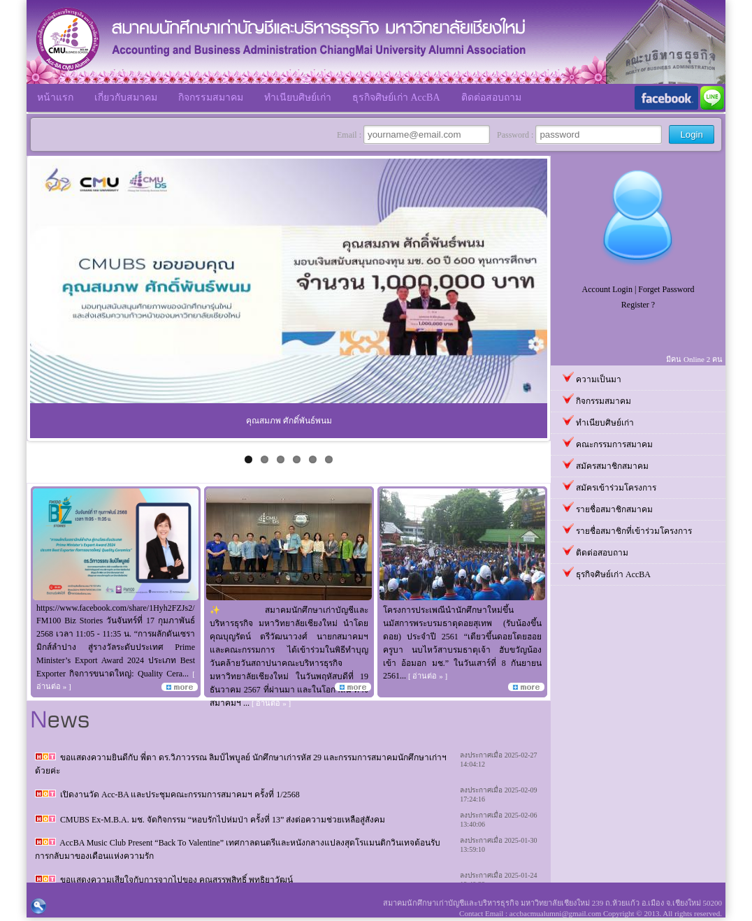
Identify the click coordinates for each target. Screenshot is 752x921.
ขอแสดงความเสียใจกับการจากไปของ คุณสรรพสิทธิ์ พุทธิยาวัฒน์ (176, 880)
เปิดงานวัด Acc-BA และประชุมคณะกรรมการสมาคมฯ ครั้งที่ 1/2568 (180, 794)
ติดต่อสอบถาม (491, 97)
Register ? (638, 305)
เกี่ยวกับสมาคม (125, 97)
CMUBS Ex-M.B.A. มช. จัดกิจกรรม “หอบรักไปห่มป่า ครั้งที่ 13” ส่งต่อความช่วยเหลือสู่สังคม (222, 820)
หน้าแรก (55, 97)
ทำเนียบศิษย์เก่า (297, 97)
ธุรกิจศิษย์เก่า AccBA (396, 97)
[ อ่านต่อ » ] (271, 703)
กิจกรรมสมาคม (210, 97)
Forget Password (666, 289)
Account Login (607, 289)
